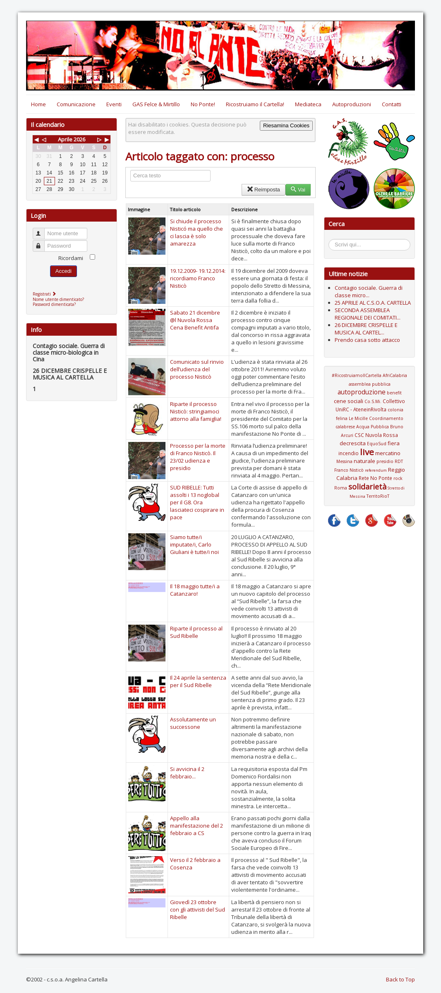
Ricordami (70, 258)
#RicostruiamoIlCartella (356, 375)
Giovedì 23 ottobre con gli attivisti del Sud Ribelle (197, 909)
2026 (79, 139)
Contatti (391, 104)
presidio (384, 461)
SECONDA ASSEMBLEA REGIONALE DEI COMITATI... (367, 313)
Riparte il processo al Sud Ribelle (196, 632)
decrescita (353, 443)
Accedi (63, 271)
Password (42, 242)
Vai (298, 189)
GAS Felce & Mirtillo (156, 104)
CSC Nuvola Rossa (376, 435)
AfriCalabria (395, 375)
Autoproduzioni (351, 104)
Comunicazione (76, 104)
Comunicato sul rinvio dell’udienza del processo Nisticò (197, 369)
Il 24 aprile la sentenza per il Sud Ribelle (198, 681)
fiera (394, 443)
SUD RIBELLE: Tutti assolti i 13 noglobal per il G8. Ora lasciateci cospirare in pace (197, 502)
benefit (394, 393)
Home (38, 104)
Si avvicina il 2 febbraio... (187, 772)
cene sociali (348, 401)
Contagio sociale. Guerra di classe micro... (369, 291)
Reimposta (263, 189)
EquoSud (376, 443)
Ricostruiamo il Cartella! (255, 104)
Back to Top (400, 979)
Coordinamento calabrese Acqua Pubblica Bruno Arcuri (369, 426)
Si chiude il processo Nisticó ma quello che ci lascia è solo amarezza (196, 232)
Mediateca (308, 104)
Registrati (45, 294)
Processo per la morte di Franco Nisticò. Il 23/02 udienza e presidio (197, 457)
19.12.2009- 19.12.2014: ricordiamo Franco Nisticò (197, 278)
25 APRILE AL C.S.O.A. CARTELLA (373, 302)
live (367, 452)
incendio (348, 453)
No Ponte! (203, 104)
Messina (344, 461)
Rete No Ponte (375, 478)
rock (398, 478)
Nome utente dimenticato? (58, 299)
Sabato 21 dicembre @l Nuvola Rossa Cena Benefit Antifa (195, 320)
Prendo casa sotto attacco (367, 340)
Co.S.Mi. (372, 401)
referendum (376, 470)
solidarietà (367, 487)
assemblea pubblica (370, 384)
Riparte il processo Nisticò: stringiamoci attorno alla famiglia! (195, 411)
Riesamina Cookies (286, 125)
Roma (340, 488)
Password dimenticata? (54, 304)
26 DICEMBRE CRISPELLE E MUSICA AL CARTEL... (366, 328)
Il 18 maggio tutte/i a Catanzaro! (195, 589)
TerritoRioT (378, 496)
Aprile (65, 139)
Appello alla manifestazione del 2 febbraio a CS (196, 825)
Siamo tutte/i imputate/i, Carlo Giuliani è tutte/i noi (194, 544)
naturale (364, 461)
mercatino (387, 453)
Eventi (114, 104)
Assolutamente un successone (193, 723)
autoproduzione (362, 391)
